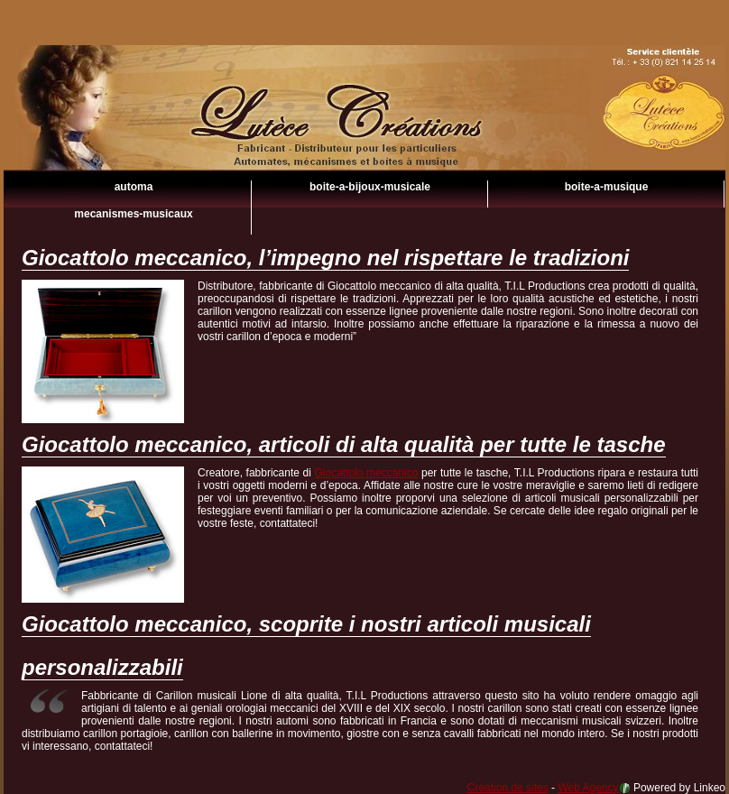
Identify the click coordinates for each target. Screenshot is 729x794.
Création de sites (508, 787)
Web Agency (588, 787)
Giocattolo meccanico (364, 135)
